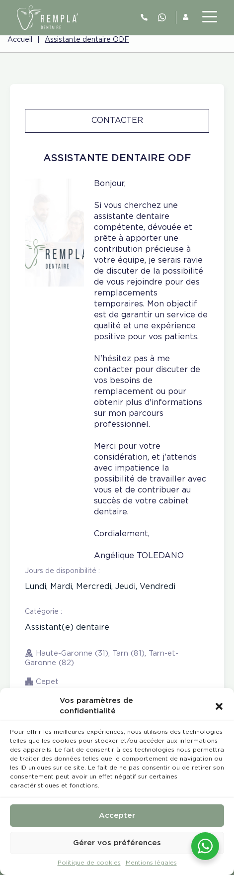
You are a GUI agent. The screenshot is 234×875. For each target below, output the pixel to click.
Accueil (19, 40)
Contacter (117, 120)
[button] (219, 706)
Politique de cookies (89, 863)
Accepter (117, 815)
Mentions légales (151, 863)
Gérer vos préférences (117, 843)
